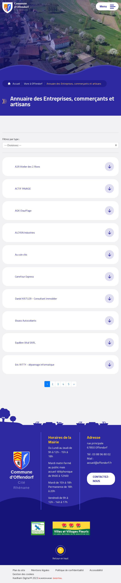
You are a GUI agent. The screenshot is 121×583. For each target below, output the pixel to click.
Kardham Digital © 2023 (37, 578)
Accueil (16, 83)
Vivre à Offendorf (33, 83)
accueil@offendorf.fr (99, 462)
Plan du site (19, 570)
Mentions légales (40, 570)
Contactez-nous (101, 479)
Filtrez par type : (11, 139)
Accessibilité (96, 570)
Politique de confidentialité (69, 570)
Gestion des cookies (23, 574)
